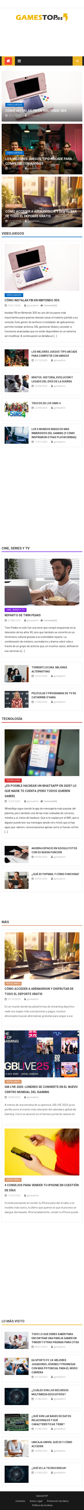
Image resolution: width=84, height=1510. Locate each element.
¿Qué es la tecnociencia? (49, 1468)
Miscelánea (13, 205)
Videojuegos (14, 104)
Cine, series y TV (16, 548)
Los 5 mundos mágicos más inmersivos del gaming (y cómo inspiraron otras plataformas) (54, 433)
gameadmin (33, 115)
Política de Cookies (42, 1505)
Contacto (20, 1501)
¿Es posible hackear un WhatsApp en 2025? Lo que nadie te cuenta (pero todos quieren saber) (40, 791)
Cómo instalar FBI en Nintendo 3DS (35, 111)
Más (5, 922)
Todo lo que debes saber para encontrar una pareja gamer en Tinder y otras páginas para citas (55, 1338)
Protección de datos (58, 1501)
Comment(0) (50, 305)
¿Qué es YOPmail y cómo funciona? (55, 874)
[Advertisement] (52, 36)
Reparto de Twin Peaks (23, 615)
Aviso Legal (36, 1501)
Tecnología (12, 719)
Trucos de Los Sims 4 (46, 403)
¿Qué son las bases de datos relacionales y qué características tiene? (51, 1420)
